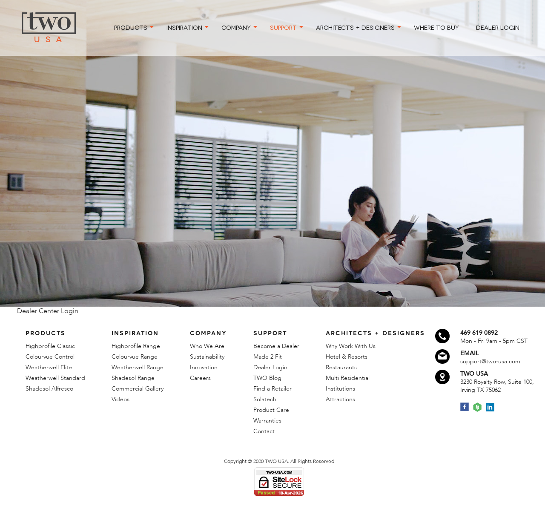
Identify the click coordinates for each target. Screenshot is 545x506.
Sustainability (207, 357)
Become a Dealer (276, 346)
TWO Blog (267, 378)
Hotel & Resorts (346, 357)
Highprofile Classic (50, 346)
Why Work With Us (351, 346)
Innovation (204, 367)
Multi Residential (348, 378)
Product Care (271, 410)
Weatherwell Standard (55, 378)
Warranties (267, 421)
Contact (264, 431)
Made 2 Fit (267, 357)
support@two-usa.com (490, 361)
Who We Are (207, 346)
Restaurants (341, 367)
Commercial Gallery (138, 389)
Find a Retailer (272, 389)
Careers (200, 378)
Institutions (340, 389)
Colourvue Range (135, 357)
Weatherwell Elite (49, 367)
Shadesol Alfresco (49, 389)
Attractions (340, 399)
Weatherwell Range (138, 367)
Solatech (264, 399)
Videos (120, 399)
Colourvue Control (50, 357)
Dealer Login (270, 367)
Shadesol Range (133, 378)
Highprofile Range (136, 346)
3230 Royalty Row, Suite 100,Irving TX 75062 (497, 386)
